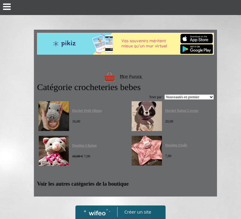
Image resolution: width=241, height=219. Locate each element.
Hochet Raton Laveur (181, 110)
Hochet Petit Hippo (87, 110)
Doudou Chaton (84, 145)
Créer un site (137, 212)
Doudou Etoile (176, 145)
